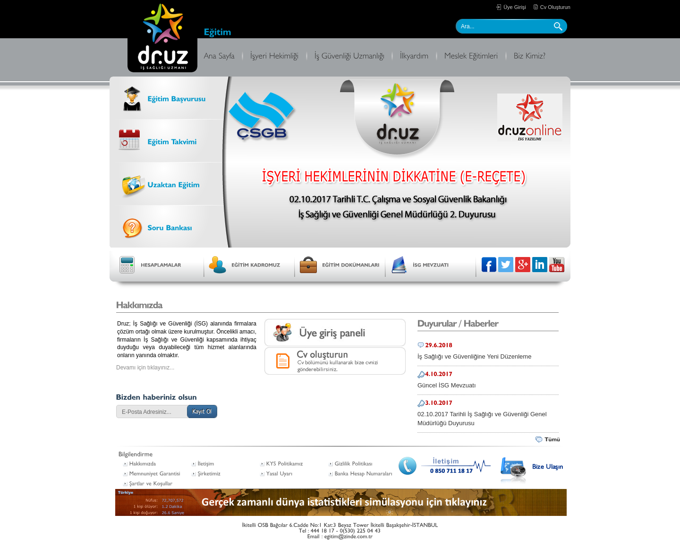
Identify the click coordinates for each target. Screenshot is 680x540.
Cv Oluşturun (555, 7)
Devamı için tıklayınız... (145, 367)
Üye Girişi (514, 7)
